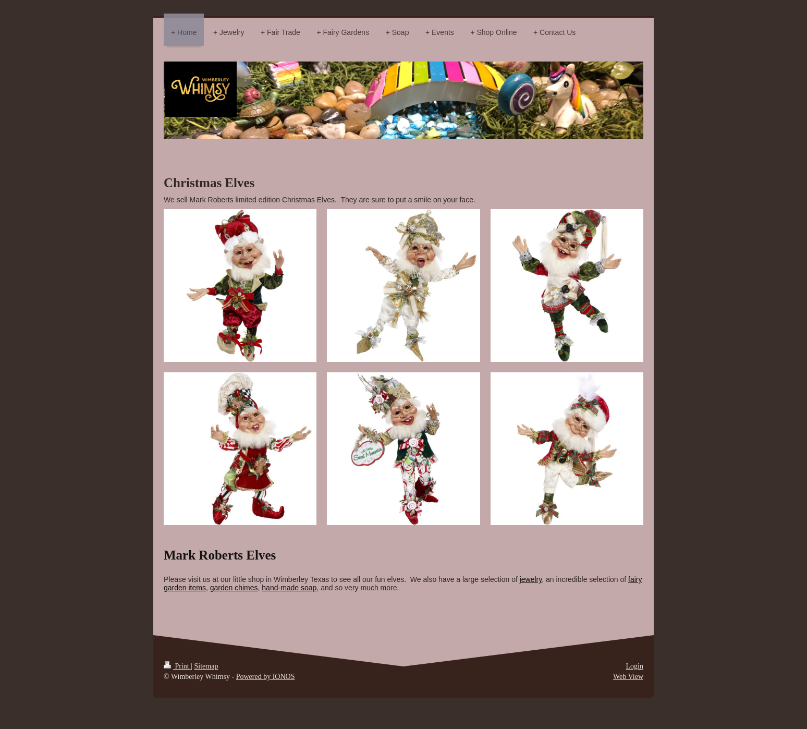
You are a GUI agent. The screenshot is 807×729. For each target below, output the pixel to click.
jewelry (531, 579)
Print (177, 666)
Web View (628, 677)
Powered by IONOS (265, 677)
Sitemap (206, 666)
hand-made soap (289, 588)
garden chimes (234, 588)
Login (634, 666)
